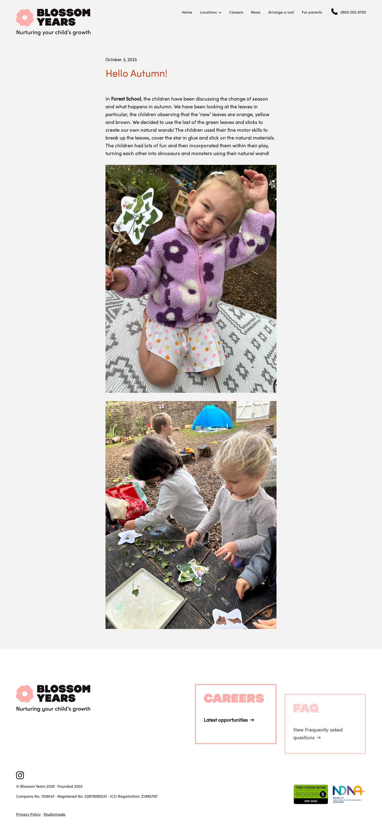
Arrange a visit (281, 12)
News (255, 12)
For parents (312, 12)
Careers (236, 12)
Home (187, 12)
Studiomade (54, 814)
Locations (208, 12)
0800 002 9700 (353, 12)
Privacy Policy (28, 814)
